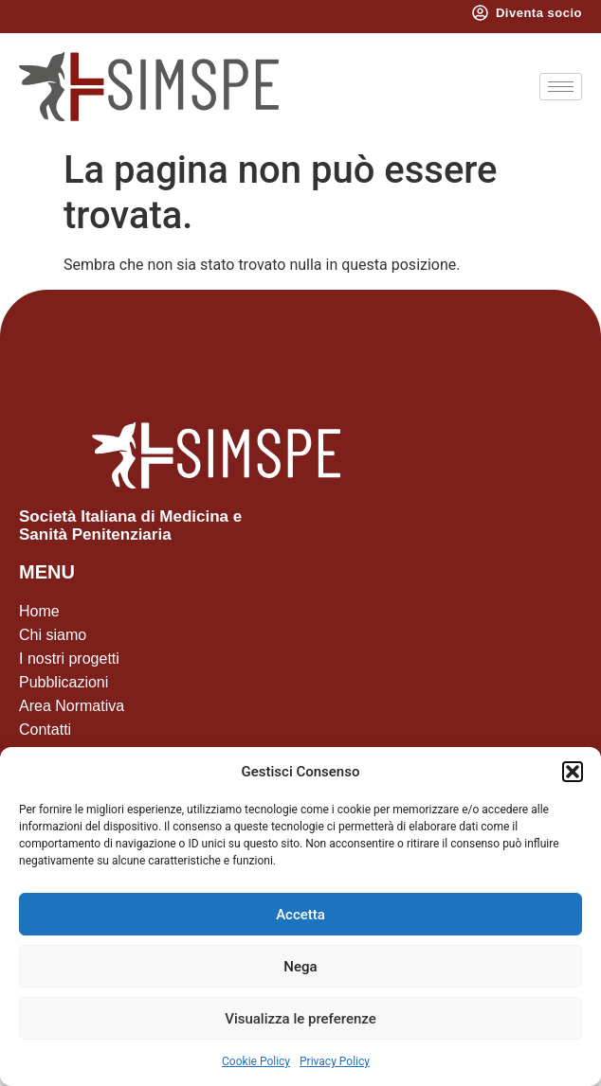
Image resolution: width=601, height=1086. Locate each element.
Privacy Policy (335, 1061)
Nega (300, 966)
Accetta (300, 914)
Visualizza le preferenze (300, 1018)
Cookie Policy (256, 1061)
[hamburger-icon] (560, 86)
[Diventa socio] (480, 13)
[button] (572, 771)
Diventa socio (539, 13)
